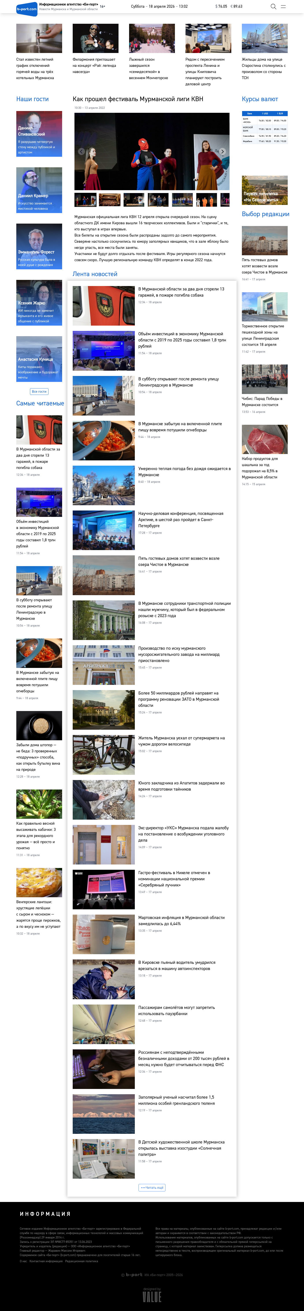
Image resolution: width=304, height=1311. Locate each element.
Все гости (39, 391)
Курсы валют (260, 99)
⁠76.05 (221, 6)
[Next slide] (222, 151)
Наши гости (32, 99)
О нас (23, 1261)
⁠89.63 (236, 6)
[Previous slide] (81, 151)
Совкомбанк (248, 136)
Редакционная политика (81, 1261)
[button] (85, 200)
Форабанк (247, 141)
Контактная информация (46, 1261)
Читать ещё (152, 1187)
